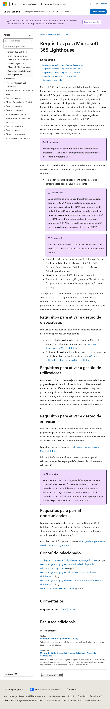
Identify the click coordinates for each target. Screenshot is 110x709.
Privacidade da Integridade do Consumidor (22, 700)
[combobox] (18, 40)
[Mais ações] (104, 34)
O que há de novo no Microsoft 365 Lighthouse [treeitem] (19, 57)
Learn (42, 34)
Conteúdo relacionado (52, 80)
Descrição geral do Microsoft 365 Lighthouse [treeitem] (19, 65)
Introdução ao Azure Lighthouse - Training (59, 638)
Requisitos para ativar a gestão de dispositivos (62, 64)
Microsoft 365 (54, 34)
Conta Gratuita (98, 11)
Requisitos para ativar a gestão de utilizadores (62, 68)
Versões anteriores (57, 696)
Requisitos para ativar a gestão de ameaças (61, 72)
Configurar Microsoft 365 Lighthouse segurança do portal (69, 560)
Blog (70, 696)
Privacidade (95, 696)
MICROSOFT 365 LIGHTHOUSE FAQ (58, 588)
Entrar (104, 3)
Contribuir (82, 696)
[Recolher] (29, 34)
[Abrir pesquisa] (97, 3)
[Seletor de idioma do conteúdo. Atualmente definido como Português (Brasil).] (14, 689)
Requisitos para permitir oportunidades (59, 76)
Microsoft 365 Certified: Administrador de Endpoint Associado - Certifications (68, 654)
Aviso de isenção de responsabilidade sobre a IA (24, 696)
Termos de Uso (53, 700)
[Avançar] (90, 4)
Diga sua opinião (91, 22)
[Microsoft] (5, 4)
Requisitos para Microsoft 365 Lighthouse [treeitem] (19, 73)
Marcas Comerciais (71, 700)
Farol (65, 34)
